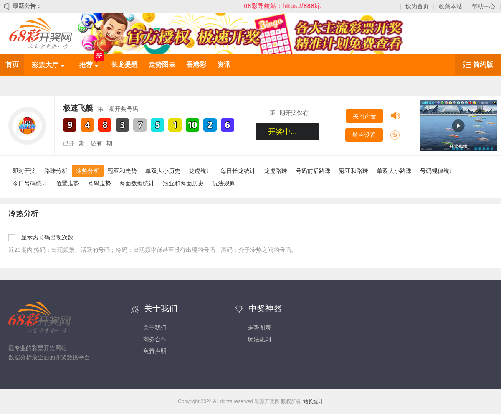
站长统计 (313, 401)
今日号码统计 (30, 183)
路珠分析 (56, 171)
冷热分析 (87, 171)
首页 (12, 64)
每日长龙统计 (238, 171)
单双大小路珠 (394, 171)
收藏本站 (450, 6)
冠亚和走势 (122, 171)
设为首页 (417, 6)
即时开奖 (24, 171)
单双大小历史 (162, 171)
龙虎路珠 (275, 171)
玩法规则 (223, 183)
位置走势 (67, 183)
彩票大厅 (48, 65)
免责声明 (155, 351)
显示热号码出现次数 (47, 237)
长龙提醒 (124, 64)
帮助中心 (483, 6)
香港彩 (196, 64)
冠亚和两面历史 (183, 183)
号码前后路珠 (313, 171)
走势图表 (162, 64)
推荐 (89, 65)
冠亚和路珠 (353, 171)
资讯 (223, 64)
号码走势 (99, 183)
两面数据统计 (136, 183)
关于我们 (155, 327)
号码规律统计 (437, 171)
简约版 (483, 64)
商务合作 (155, 339)
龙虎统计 (200, 171)
